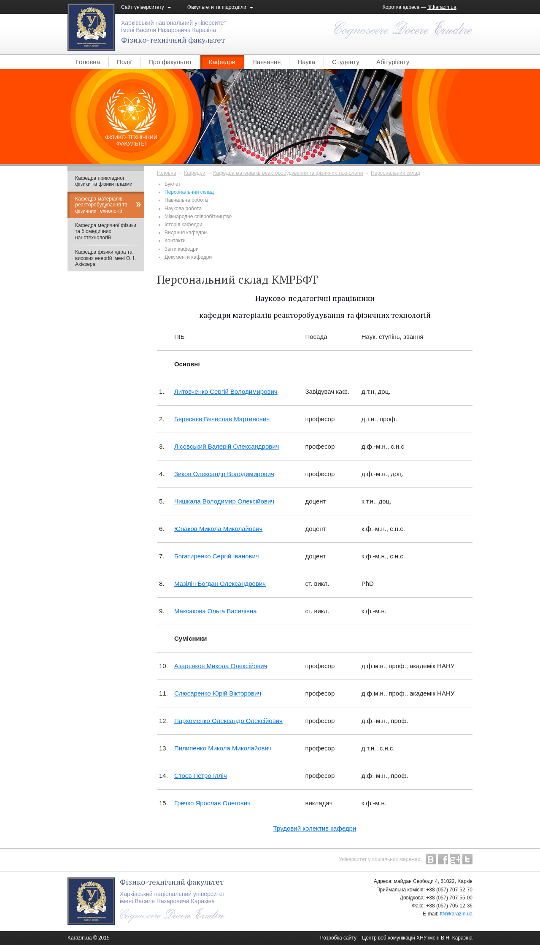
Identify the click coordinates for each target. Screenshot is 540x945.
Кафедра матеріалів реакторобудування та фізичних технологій (288, 173)
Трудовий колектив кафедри (314, 828)
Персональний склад (395, 173)
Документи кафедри (188, 257)
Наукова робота (183, 208)
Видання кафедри (186, 233)
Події (124, 61)
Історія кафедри (183, 224)
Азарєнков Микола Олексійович (220, 665)
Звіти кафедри (182, 249)
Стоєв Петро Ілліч (200, 775)
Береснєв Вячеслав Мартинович (222, 418)
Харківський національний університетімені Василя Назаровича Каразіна (174, 26)
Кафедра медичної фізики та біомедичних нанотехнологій (105, 231)
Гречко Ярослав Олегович (212, 803)
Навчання (266, 61)
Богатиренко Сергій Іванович (216, 556)
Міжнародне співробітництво (198, 216)
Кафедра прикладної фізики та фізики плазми (103, 181)
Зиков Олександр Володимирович (224, 473)
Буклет (173, 184)
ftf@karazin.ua (456, 914)
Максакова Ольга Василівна (215, 611)
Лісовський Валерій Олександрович (226, 446)
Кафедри (222, 61)
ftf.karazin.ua (441, 7)
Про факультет (170, 61)
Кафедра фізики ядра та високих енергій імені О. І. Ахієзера (105, 258)
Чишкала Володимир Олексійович (224, 501)
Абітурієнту (392, 61)
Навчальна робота (186, 200)
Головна (88, 61)
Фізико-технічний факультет (173, 40)
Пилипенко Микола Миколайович (223, 748)
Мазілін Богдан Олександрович (220, 583)
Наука (306, 61)
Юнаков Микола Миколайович (218, 528)
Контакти (175, 241)
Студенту (345, 61)
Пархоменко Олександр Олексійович (228, 720)
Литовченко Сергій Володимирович (226, 391)
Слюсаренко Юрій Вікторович (217, 693)
